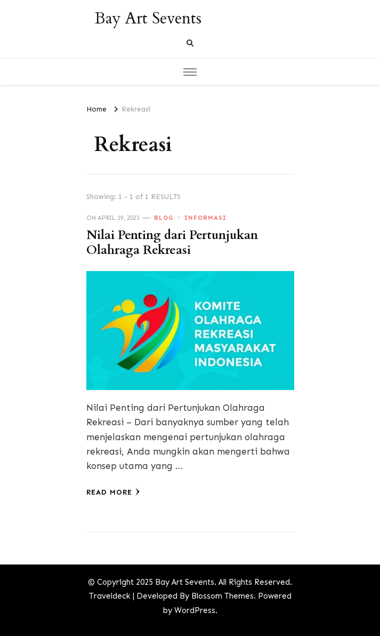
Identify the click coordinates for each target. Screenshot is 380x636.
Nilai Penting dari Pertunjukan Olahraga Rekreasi (172, 242)
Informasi (205, 217)
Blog (163, 217)
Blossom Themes (222, 596)
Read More (113, 492)
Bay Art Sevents (147, 18)
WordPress (194, 610)
